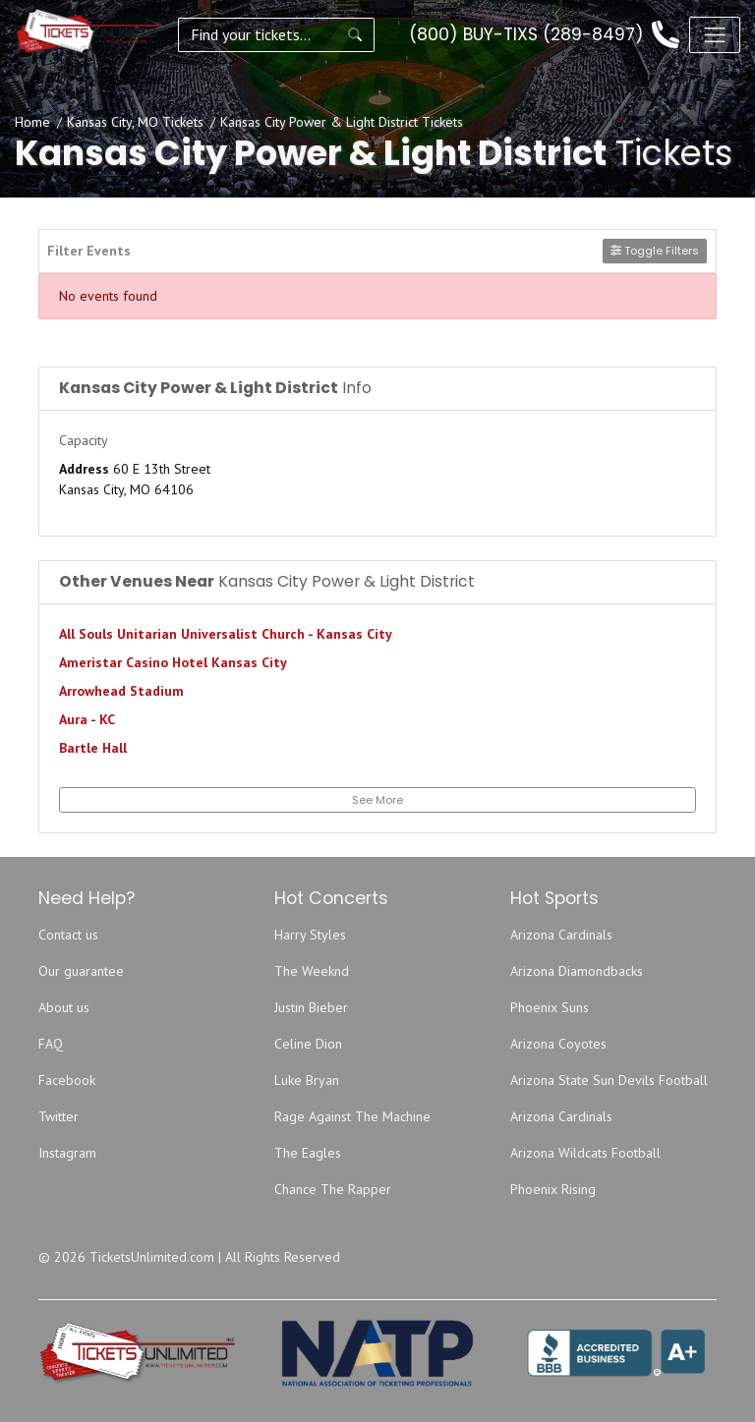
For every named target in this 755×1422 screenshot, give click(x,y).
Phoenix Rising (553, 1189)
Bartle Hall (93, 748)
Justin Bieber (311, 1007)
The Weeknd (311, 971)
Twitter (58, 1116)
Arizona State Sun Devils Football (609, 1080)
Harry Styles (310, 934)
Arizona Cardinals (561, 934)
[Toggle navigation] (714, 34)
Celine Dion (308, 1043)
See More (377, 800)
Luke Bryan (306, 1080)
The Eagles (307, 1153)
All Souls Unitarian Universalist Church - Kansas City (225, 634)
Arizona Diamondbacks (576, 971)
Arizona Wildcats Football (585, 1153)
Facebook (66, 1080)
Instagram (67, 1153)
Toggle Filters (654, 250)
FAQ (50, 1043)
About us (63, 1007)
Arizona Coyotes (558, 1043)
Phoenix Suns (549, 1007)
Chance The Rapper (332, 1189)
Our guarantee (81, 971)
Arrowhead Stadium (121, 691)
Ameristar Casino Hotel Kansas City (173, 662)
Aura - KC (87, 719)
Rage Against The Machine (352, 1116)
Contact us (68, 934)
